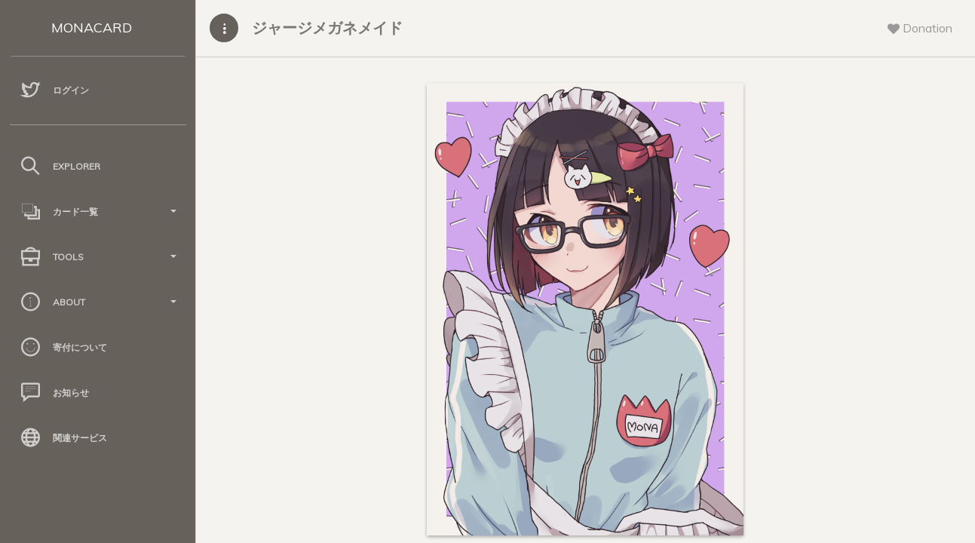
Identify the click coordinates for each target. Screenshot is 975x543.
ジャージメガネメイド (327, 27)
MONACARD (91, 27)
